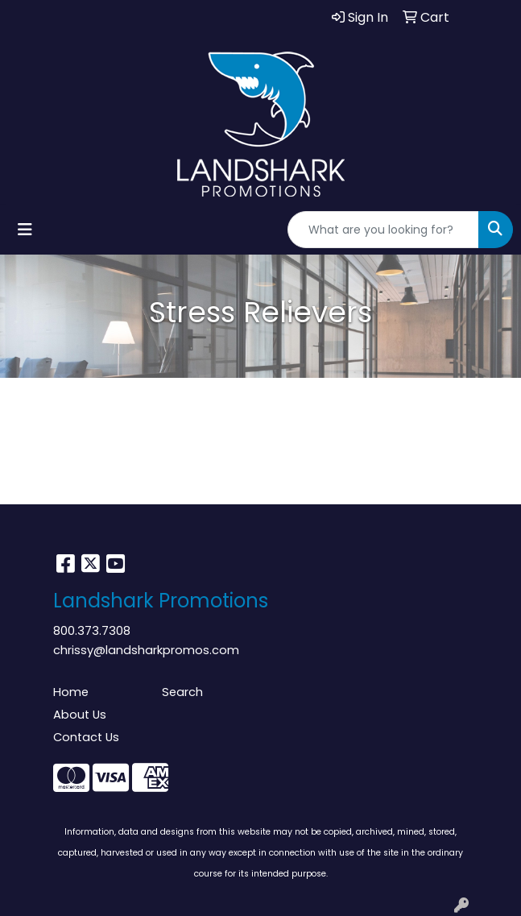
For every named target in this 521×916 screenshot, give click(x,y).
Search (182, 692)
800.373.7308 (91, 631)
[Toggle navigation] (25, 229)
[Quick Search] (383, 229)
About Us (79, 715)
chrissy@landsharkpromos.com (146, 650)
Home (71, 692)
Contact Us (86, 737)
